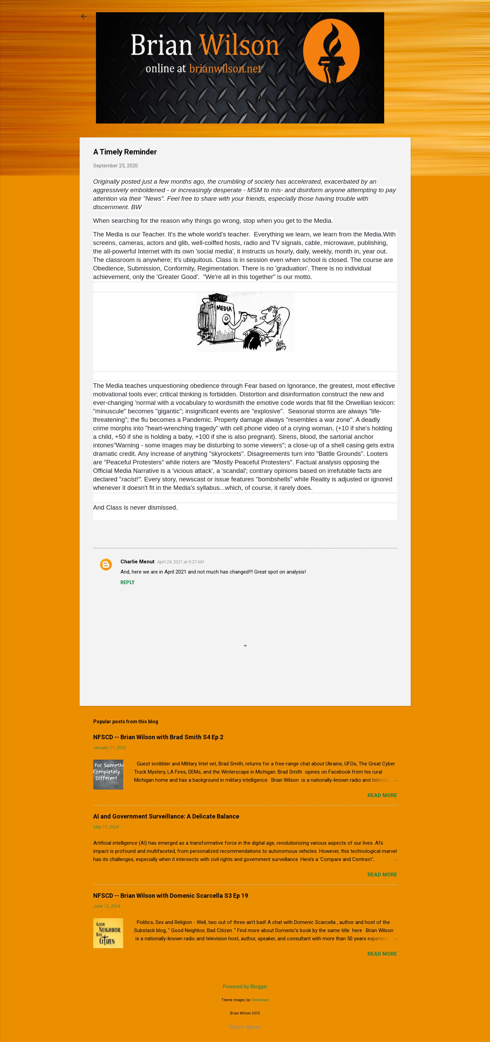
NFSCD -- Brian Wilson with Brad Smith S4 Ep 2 (158, 737)
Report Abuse (245, 1027)
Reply (127, 582)
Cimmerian (260, 1000)
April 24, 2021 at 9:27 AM (180, 561)
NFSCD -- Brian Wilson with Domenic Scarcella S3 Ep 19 (170, 895)
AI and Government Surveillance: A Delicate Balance (166, 816)
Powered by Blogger (245, 986)
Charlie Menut (137, 562)
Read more (382, 795)
